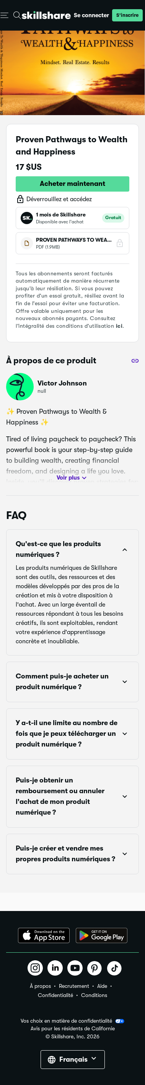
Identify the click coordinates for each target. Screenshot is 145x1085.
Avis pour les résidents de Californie (73, 1028)
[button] (127, 15)
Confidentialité (55, 995)
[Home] (46, 15)
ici (119, 326)
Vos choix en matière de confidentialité (72, 1021)
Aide (102, 986)
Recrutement (74, 986)
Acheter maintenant (72, 183)
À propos (40, 986)
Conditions (94, 995)
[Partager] (135, 360)
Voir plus (73, 478)
